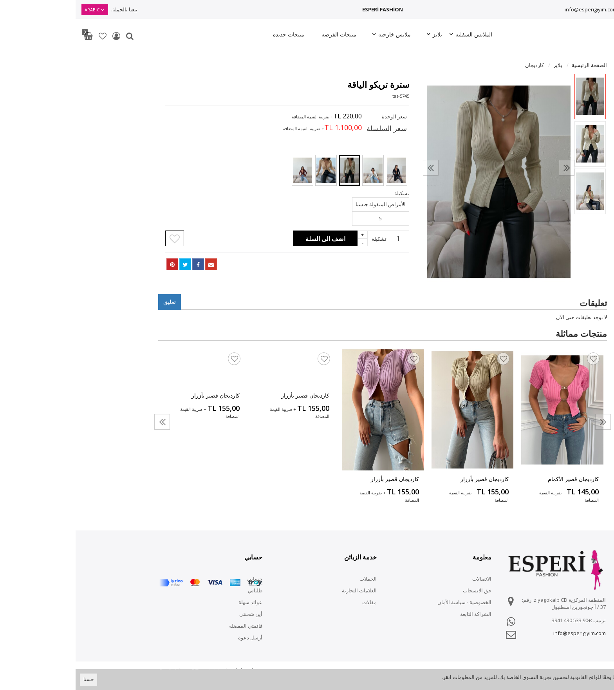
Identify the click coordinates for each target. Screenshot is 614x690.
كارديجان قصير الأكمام (497, 479)
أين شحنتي (175, 613)
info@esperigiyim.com (515, 9)
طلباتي (179, 590)
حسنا (13, 679)
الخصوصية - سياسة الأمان (389, 602)
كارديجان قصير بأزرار (409, 479)
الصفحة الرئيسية (513, 65)
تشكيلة (303, 238)
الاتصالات (406, 578)
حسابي (179, 578)
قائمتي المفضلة (170, 625)
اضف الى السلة (250, 238)
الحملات (292, 578)
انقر (371, 677)
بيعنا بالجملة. (49, 9)
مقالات (294, 602)
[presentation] (355, 168)
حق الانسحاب (401, 590)
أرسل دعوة (175, 637)
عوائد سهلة (175, 602)
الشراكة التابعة (400, 613)
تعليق (94, 301)
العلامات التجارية (283, 590)
